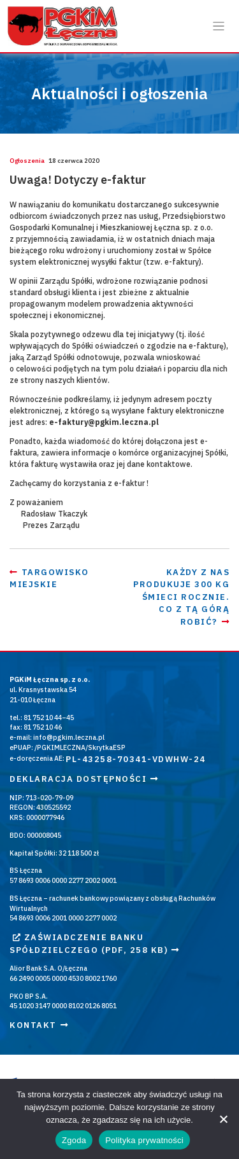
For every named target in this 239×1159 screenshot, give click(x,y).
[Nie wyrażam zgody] (223, 1119)
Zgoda (74, 1140)
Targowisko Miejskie (49, 578)
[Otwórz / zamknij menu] (219, 26)
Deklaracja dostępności (84, 779)
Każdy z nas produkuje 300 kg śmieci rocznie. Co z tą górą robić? (181, 597)
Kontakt (39, 1025)
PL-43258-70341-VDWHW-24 (136, 759)
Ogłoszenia (27, 160)
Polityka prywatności (144, 1140)
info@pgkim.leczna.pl (69, 737)
